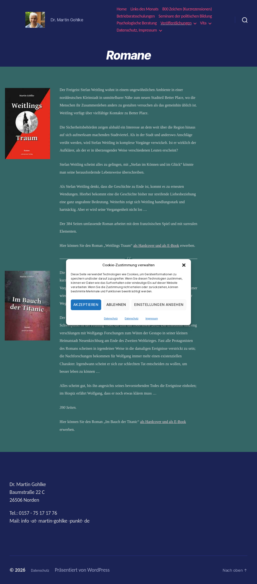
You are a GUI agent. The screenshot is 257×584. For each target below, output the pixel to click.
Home (122, 9)
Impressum (151, 318)
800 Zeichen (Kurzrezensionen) (187, 9)
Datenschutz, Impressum (137, 30)
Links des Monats (144, 9)
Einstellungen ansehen (159, 304)
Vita (203, 23)
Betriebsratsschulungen (136, 16)
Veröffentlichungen (176, 23)
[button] (183, 265)
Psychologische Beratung (137, 23)
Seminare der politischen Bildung (185, 16)
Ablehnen (116, 304)
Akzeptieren (86, 304)
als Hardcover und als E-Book (156, 246)
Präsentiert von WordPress (89, 570)
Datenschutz (111, 318)
